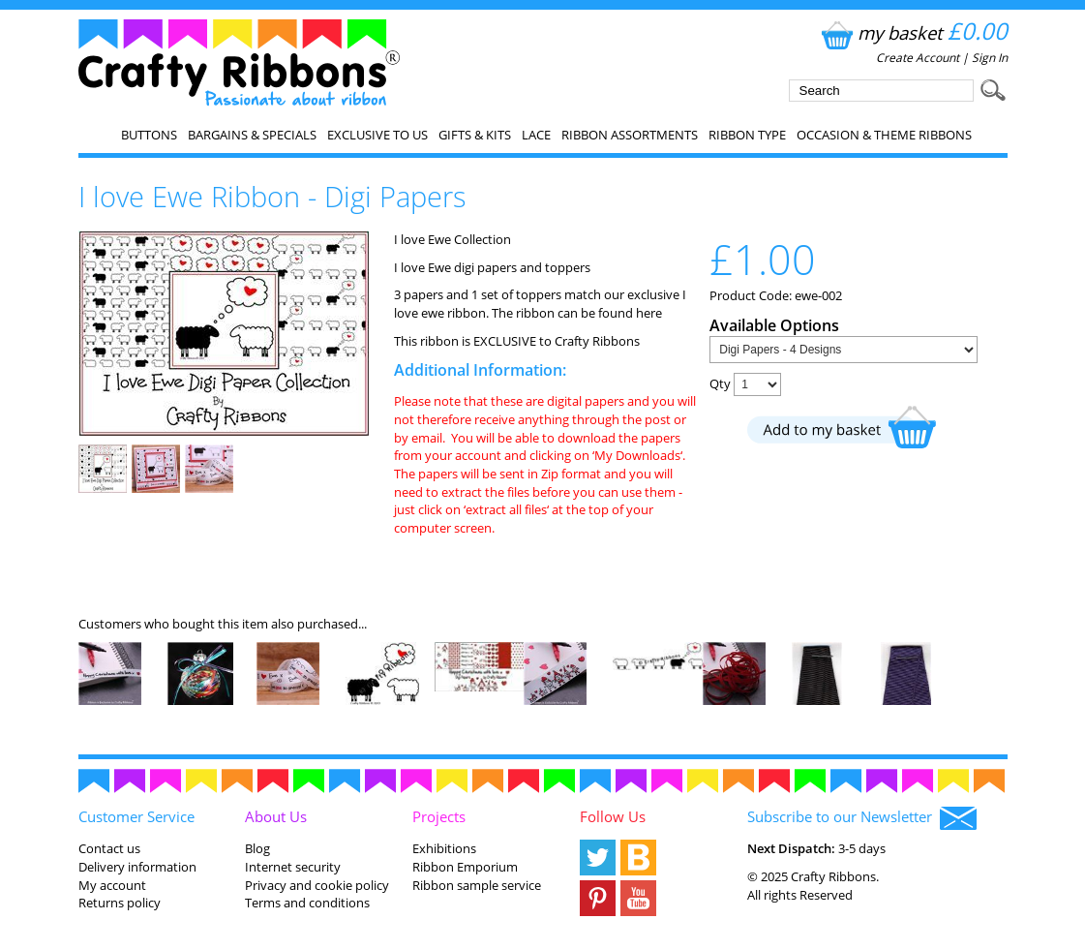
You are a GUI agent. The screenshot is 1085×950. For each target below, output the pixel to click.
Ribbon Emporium (465, 866)
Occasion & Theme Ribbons (884, 134)
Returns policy (119, 902)
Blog (257, 848)
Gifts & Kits (474, 134)
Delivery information (137, 866)
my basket (912, 32)
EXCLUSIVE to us (377, 134)
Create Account (917, 57)
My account (112, 885)
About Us (276, 816)
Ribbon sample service (476, 885)
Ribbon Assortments (629, 134)
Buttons (149, 134)
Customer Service (136, 816)
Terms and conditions (307, 902)
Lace (536, 134)
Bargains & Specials (252, 134)
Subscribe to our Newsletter (862, 818)
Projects (439, 816)
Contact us (109, 848)
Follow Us (613, 816)
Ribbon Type (747, 134)
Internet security (293, 866)
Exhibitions (444, 848)
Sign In (990, 57)
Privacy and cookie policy (317, 885)
